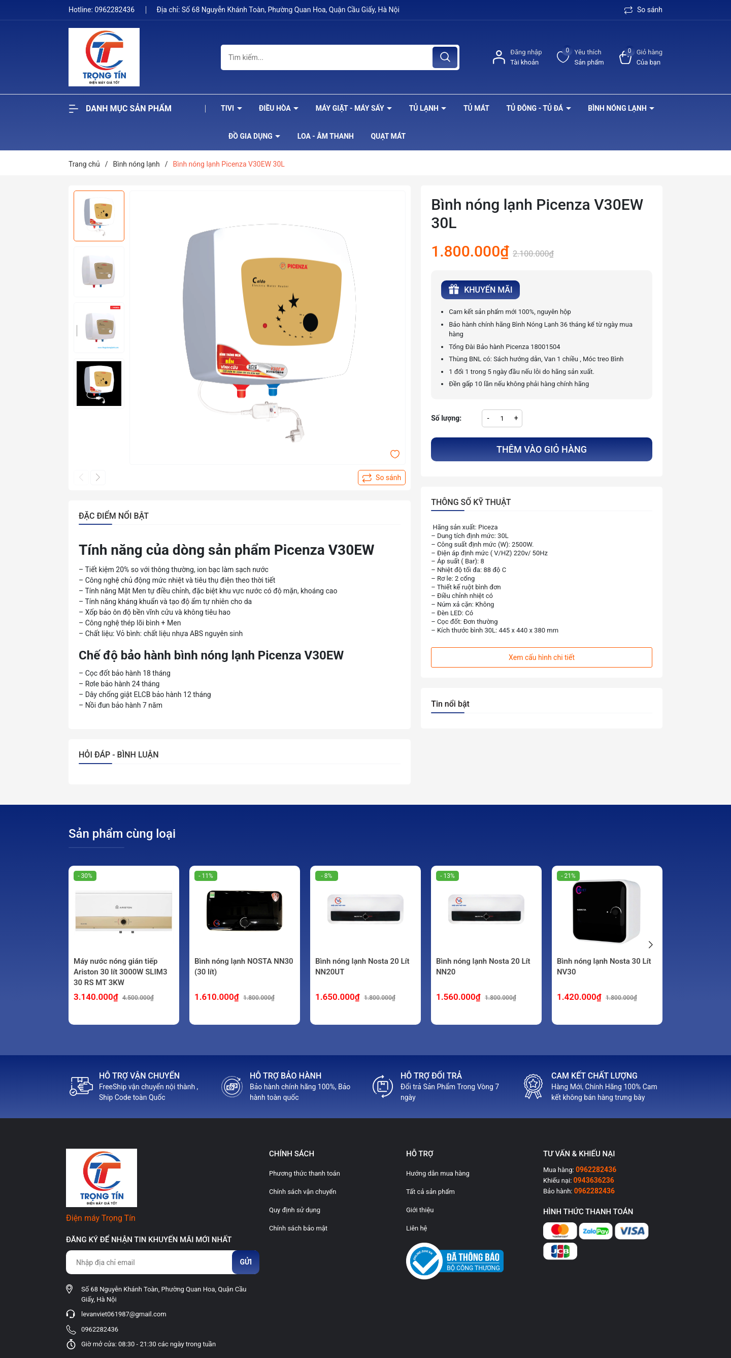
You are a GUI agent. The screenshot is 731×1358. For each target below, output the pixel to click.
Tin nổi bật (450, 704)
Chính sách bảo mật (298, 1228)
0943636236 (594, 1180)
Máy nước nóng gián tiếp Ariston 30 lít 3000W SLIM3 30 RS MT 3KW (120, 972)
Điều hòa (275, 108)
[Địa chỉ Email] (162, 1262)
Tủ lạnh (425, 108)
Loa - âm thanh (325, 136)
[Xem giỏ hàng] (640, 57)
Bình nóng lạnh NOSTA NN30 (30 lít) (243, 966)
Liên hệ (416, 1228)
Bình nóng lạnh (618, 108)
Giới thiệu (420, 1210)
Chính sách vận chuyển (302, 1191)
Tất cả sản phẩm (430, 1191)
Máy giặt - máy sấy (351, 108)
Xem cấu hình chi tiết (542, 657)
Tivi (228, 108)
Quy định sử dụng (294, 1210)
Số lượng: (446, 418)
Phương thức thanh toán (304, 1173)
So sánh (643, 10)
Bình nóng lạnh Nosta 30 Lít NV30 (604, 966)
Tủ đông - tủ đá (535, 108)
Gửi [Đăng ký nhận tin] (246, 1262)
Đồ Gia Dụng (251, 136)
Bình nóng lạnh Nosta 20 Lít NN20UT (362, 966)
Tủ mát (476, 108)
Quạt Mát (388, 136)
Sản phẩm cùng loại (122, 834)
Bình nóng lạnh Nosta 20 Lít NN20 (483, 966)
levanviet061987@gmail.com (124, 1314)
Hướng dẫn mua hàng (438, 1173)
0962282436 (115, 10)
